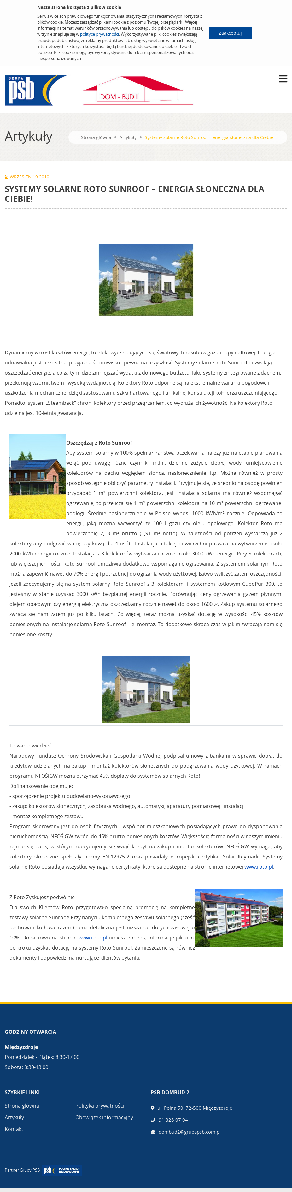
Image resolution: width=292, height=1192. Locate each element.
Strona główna (96, 137)
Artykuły (128, 137)
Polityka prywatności (99, 1105)
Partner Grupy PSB (22, 1170)
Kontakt (14, 1128)
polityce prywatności (99, 34)
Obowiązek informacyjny (104, 1117)
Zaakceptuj (230, 33)
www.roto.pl (258, 866)
